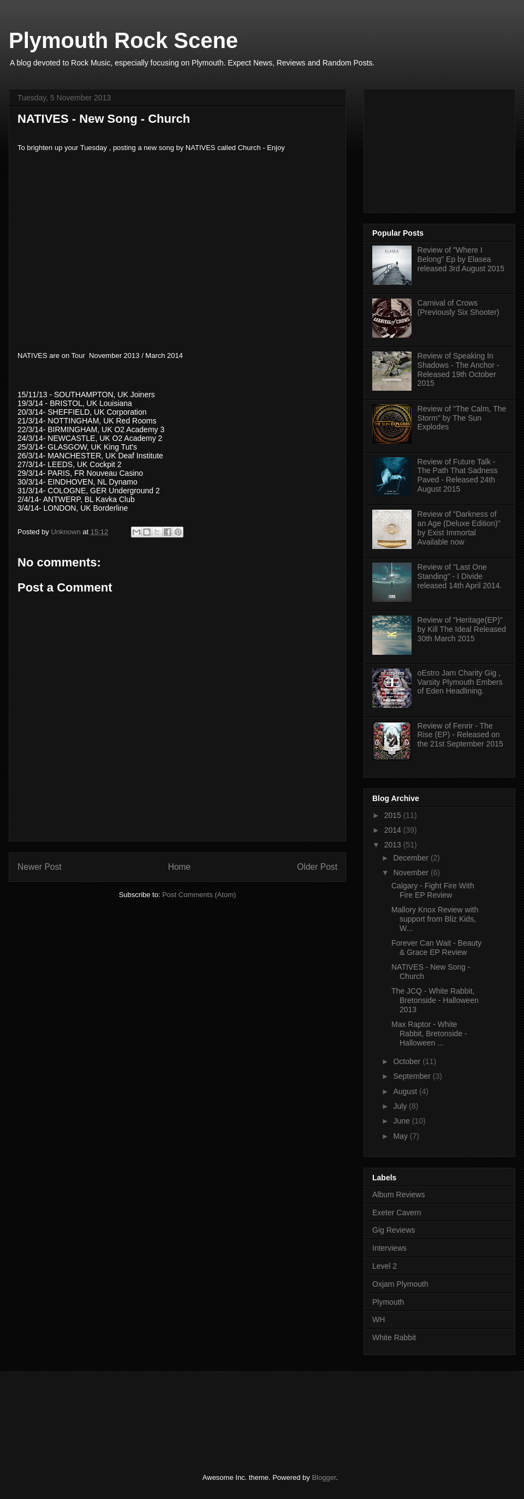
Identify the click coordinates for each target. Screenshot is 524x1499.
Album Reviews (398, 1194)
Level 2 (384, 1266)
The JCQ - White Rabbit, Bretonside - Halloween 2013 (435, 1000)
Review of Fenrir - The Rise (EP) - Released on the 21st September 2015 (460, 735)
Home (179, 866)
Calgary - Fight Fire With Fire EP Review (432, 890)
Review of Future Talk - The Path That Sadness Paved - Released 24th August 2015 (458, 475)
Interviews (389, 1248)
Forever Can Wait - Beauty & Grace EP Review (436, 948)
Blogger (324, 1477)
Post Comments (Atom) (199, 895)
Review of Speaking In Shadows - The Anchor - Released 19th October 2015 (458, 369)
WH (378, 1319)
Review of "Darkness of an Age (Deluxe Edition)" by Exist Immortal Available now (459, 528)
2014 (393, 830)
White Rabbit (394, 1337)
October (407, 1061)
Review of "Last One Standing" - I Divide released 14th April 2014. (460, 576)
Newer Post (39, 866)
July (401, 1106)
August (406, 1091)
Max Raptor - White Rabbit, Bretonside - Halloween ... (429, 1033)
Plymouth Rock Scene (123, 40)
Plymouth (388, 1302)
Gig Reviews (393, 1230)
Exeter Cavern (396, 1212)
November (411, 872)
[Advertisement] (438, 147)
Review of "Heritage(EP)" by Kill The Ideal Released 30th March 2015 (462, 629)
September (412, 1076)
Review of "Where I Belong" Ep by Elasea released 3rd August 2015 (461, 259)
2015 (393, 815)
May (401, 1136)
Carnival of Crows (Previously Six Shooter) (458, 307)
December (411, 857)
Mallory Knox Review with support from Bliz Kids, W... (435, 919)
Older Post (317, 866)
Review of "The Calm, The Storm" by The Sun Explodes (462, 418)
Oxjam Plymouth (400, 1284)
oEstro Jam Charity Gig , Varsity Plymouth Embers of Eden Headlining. (460, 682)
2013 (393, 844)
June (402, 1120)
